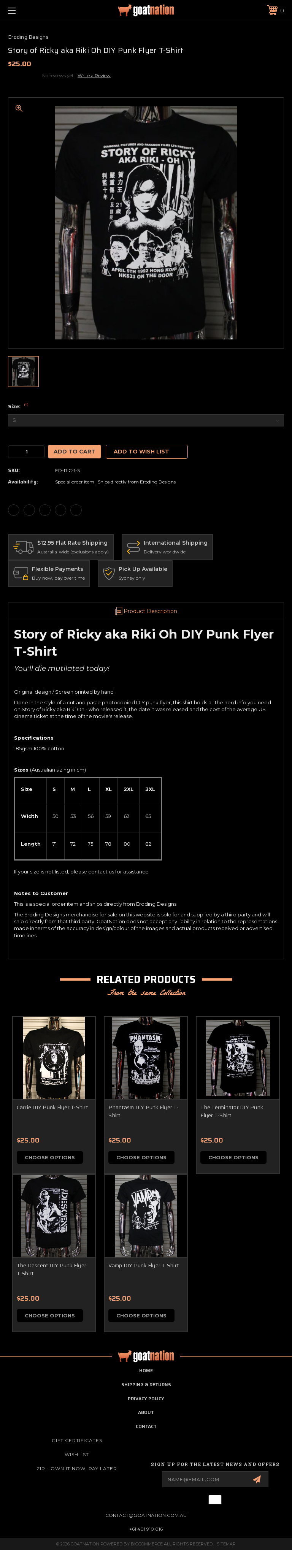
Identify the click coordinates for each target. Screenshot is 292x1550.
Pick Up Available (143, 569)
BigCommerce (147, 1544)
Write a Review (94, 75)
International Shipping (176, 542)
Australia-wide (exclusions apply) (73, 552)
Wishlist (77, 1454)
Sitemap (226, 1544)
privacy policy (146, 1398)
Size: (18, 406)
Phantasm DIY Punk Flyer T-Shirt (143, 1111)
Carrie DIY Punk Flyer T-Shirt (52, 1107)
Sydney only (132, 578)
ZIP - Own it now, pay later (76, 1468)
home (146, 1370)
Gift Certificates (77, 1440)
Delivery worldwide (165, 552)
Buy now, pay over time (58, 578)
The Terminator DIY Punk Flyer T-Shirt (231, 1111)
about (146, 1412)
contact (146, 1426)
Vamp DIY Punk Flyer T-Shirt (143, 1265)
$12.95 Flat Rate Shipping (72, 542)
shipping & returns (146, 1384)
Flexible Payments (57, 569)
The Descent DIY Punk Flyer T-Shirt (52, 1269)
